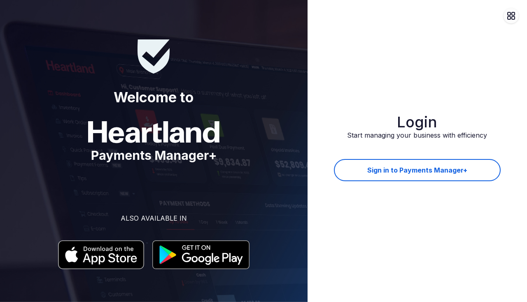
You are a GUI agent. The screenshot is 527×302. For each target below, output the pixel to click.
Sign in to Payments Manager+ (417, 170)
